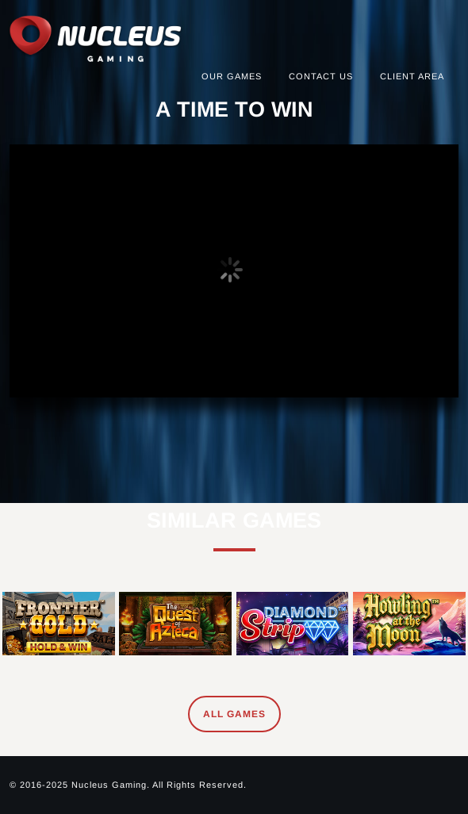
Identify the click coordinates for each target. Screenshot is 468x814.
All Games (234, 714)
